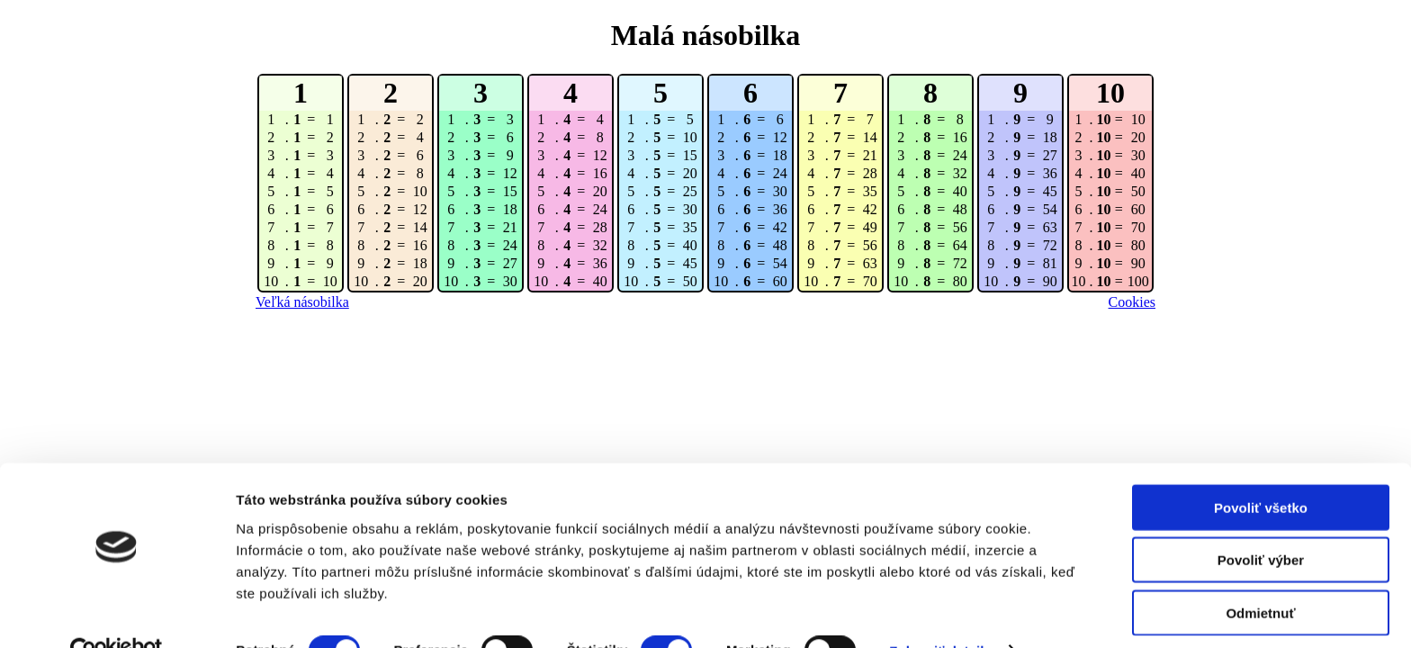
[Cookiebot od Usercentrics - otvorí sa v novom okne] (116, 612)
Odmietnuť (1260, 573)
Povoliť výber (1261, 521)
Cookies (1132, 302)
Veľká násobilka (302, 302)
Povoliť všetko (1261, 468)
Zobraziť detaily (940, 612)
